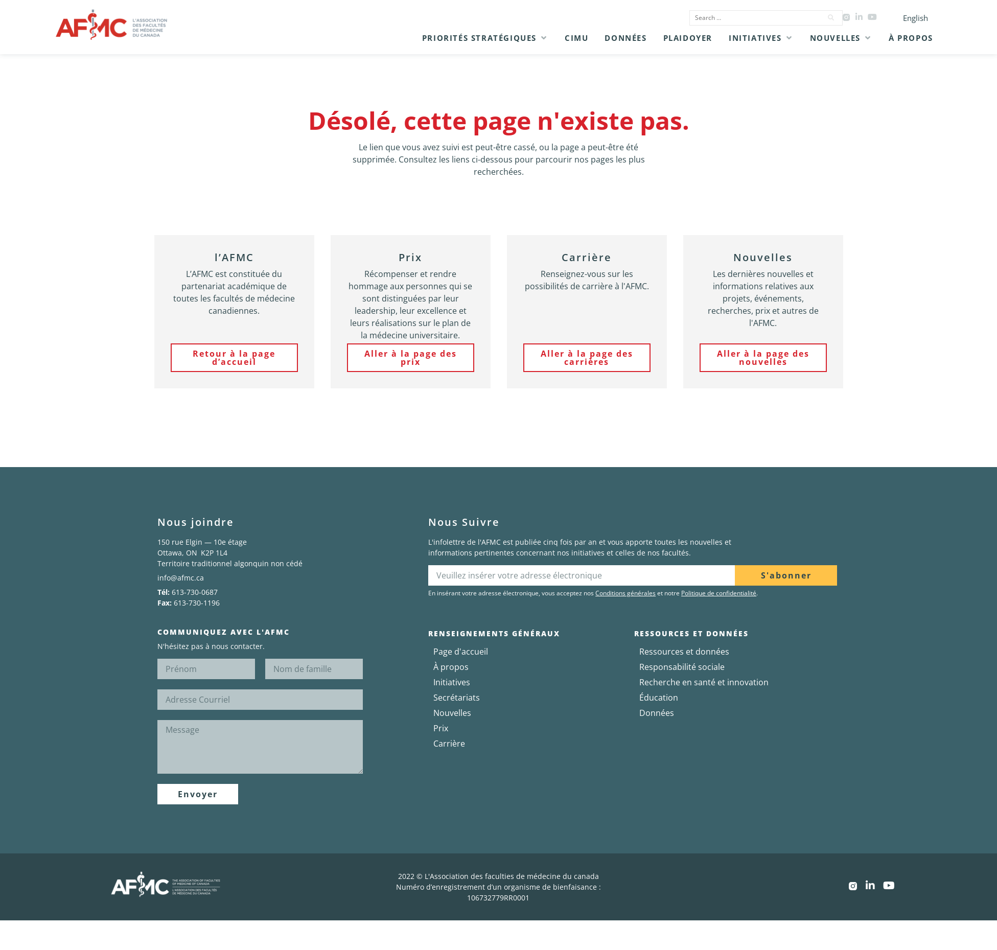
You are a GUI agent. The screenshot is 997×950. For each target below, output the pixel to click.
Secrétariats (456, 697)
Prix (440, 728)
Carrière (449, 743)
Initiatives (451, 682)
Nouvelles (452, 713)
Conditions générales (625, 593)
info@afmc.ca (180, 578)
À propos (451, 667)
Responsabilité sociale (682, 667)
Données (656, 713)
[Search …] (753, 18)
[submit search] (831, 18)
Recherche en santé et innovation (704, 682)
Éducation (658, 697)
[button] (485, 38)
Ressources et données (684, 651)
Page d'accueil (460, 651)
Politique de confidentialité (718, 593)
